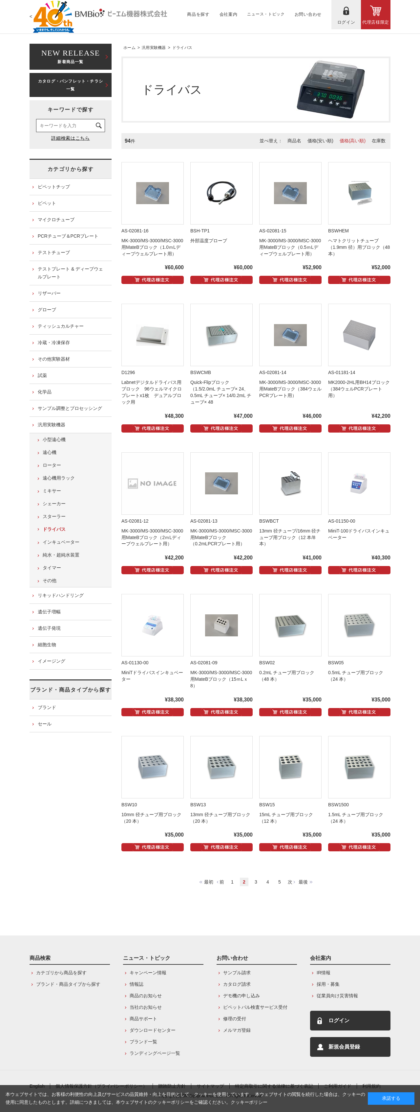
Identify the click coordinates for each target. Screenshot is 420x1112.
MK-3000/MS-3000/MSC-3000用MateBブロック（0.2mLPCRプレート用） (221, 537)
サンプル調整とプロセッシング (70, 408)
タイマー (52, 567)
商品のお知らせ (146, 995)
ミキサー (52, 490)
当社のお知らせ (146, 1007)
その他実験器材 (54, 359)
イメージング (51, 661)
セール (45, 723)
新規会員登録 (344, 1047)
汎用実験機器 (154, 47)
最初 (208, 882)
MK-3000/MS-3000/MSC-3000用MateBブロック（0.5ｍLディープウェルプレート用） (290, 247)
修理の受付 (234, 1018)
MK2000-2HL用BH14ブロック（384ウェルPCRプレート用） (359, 389)
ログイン (338, 1020)
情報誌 (136, 984)
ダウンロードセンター (153, 1030)
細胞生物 (47, 644)
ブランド (47, 707)
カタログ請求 (237, 984)
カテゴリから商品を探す (61, 972)
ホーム (129, 47)
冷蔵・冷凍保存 (54, 342)
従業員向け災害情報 (337, 995)
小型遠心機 (54, 439)
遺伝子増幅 (49, 611)
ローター (52, 465)
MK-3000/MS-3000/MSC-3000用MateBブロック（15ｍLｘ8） (221, 679)
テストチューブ (54, 252)
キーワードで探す (71, 109)
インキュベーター (61, 542)
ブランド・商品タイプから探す (70, 690)
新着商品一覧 (70, 56)
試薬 (42, 375)
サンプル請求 (237, 972)
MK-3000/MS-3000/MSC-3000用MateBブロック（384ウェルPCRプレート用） (290, 389)
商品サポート (143, 1018)
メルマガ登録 (237, 1030)
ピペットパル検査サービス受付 (255, 1007)
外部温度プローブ (208, 240)
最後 (303, 882)
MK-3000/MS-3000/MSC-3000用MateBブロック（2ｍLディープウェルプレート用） (152, 537)
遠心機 (49, 452)
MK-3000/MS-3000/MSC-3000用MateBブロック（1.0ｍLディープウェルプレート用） (152, 247)
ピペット (47, 203)
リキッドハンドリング (61, 595)
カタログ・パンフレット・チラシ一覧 (70, 85)
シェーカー (54, 503)
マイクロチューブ (56, 219)
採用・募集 (328, 984)
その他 (49, 580)
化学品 (45, 391)
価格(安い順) (320, 140)
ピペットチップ (54, 186)
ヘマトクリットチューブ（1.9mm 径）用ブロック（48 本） (359, 247)
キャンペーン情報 (148, 972)
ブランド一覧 (143, 1041)
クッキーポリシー (249, 1102)
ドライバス (182, 47)
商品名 (294, 140)
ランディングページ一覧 (155, 1053)
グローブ (47, 309)
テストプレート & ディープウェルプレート (70, 272)
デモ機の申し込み (241, 995)
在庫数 (379, 140)
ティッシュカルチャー (61, 326)
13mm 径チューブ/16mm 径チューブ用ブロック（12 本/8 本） (290, 537)
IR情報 (323, 972)
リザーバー (49, 293)
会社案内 (320, 958)
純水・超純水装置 (61, 554)
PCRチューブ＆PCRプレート (68, 236)
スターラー (54, 516)
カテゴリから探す (71, 169)
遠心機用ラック (59, 478)
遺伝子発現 (49, 628)
